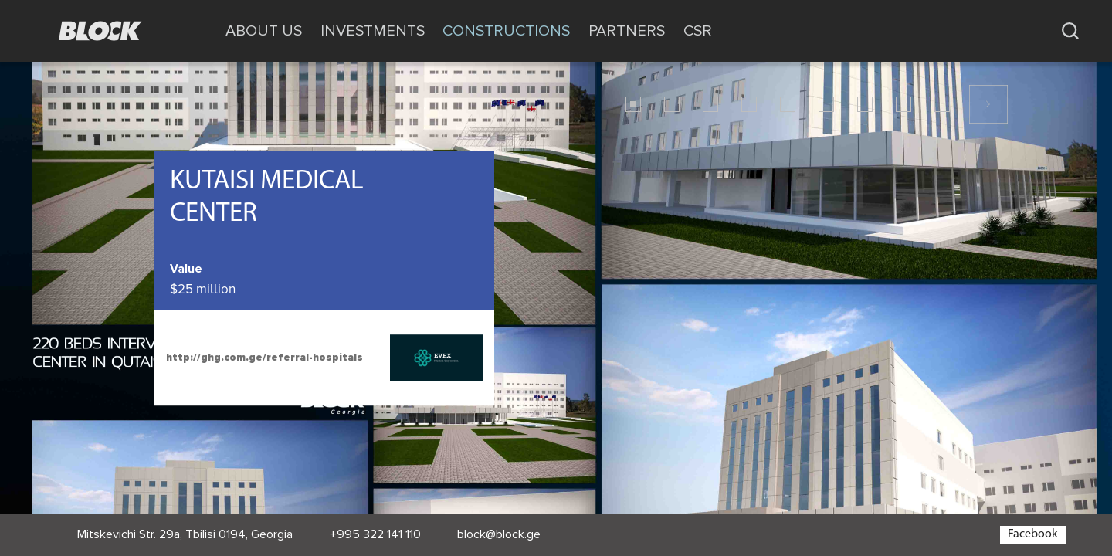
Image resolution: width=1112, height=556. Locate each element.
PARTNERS (626, 31)
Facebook (1033, 534)
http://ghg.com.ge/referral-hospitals (264, 357)
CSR (697, 31)
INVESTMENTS (372, 31)
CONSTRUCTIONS (506, 31)
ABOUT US (263, 31)
